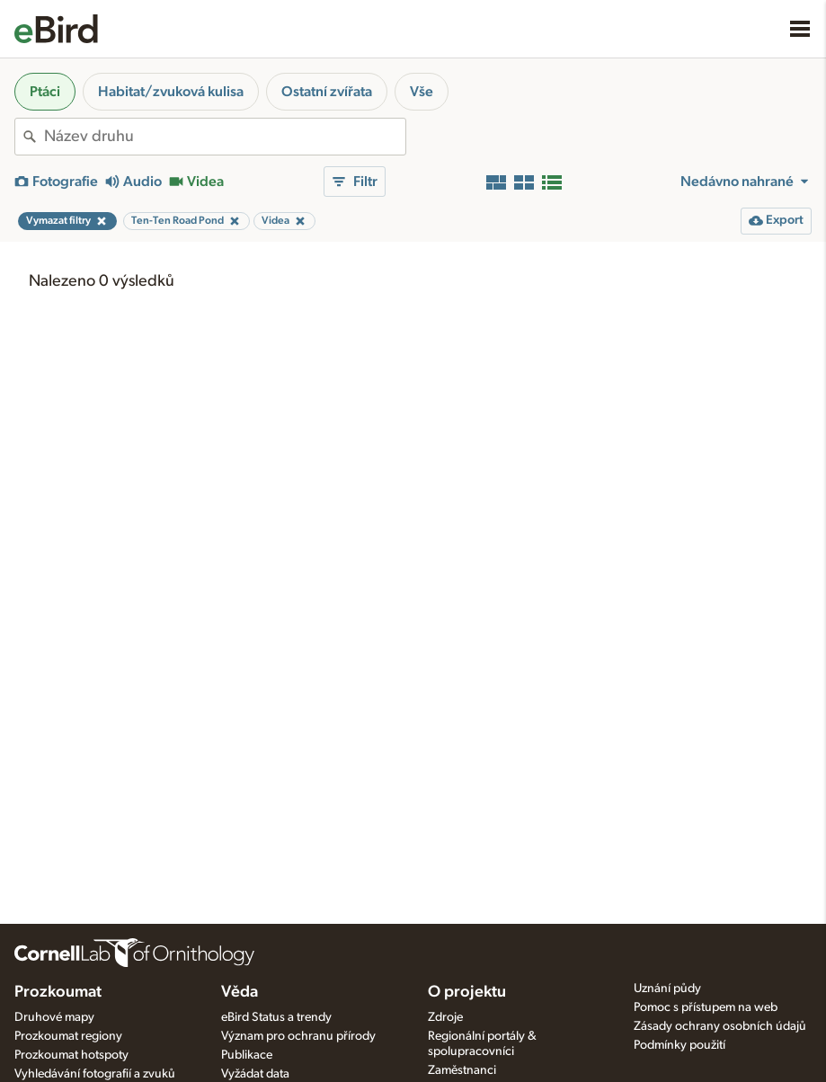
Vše (421, 91)
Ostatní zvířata (326, 91)
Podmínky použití (679, 1045)
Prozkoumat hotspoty (71, 1055)
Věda (239, 992)
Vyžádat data (255, 1074)
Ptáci (45, 91)
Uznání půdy (667, 988)
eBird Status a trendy (276, 1017)
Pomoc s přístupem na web (705, 1007)
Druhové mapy (54, 1017)
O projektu (467, 992)
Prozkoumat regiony (68, 1036)
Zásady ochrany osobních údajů (720, 1026)
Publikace (246, 1055)
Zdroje (445, 1017)
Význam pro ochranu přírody (298, 1036)
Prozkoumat (58, 992)
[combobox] (224, 137)
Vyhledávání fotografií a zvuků (94, 1074)
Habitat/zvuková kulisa (171, 91)
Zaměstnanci (462, 1070)
